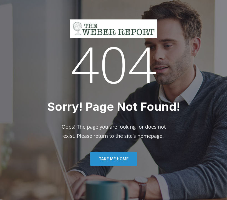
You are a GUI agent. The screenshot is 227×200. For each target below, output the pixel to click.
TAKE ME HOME (113, 158)
